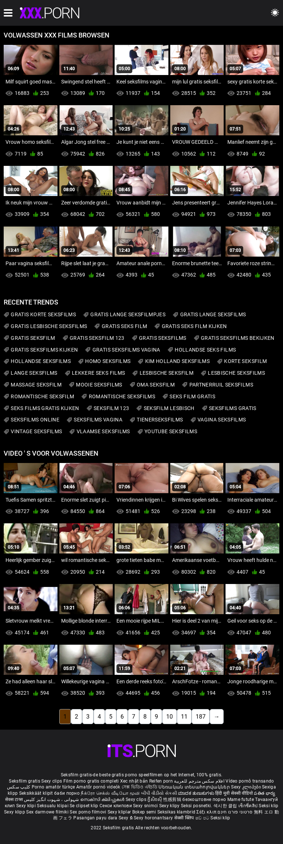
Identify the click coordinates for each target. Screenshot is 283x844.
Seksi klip (268, 805)
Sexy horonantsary (154, 817)
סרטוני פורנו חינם (234, 812)
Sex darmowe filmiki (47, 812)
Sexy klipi (26, 805)
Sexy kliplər (120, 812)
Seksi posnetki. (197, 805)
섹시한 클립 (225, 805)
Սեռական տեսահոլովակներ (194, 787)
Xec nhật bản (134, 781)
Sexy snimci (146, 805)
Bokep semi (144, 812)
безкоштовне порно (204, 799)
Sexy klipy (170, 805)
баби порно (67, 793)
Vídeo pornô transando (250, 781)
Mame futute (240, 799)
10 (169, 716)
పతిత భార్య (264, 793)
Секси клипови (116, 805)
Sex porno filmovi (88, 812)
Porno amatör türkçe (53, 787)
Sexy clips (52, 781)
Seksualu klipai (53, 805)
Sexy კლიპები (246, 787)
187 (201, 716)
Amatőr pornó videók (98, 787)
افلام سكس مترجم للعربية (199, 781)
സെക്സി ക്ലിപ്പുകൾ (103, 799)
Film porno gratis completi (91, 781)
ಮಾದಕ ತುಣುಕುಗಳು (196, 793)
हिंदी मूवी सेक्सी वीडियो (234, 793)
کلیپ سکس (18, 787)
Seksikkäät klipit (36, 793)
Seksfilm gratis (24, 781)
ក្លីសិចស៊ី (155, 799)
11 (184, 716)
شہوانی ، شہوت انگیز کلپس (52, 799)
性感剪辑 (173, 799)
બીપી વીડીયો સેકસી (159, 793)
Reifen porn (161, 781)
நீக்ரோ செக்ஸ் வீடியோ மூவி (110, 793)
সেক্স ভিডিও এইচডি (139, 787)
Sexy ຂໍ (126, 817)
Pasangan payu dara (96, 817)
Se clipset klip (84, 805)
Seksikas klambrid (176, 812)
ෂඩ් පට (203, 817)
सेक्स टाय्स (14, 799)
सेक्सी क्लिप (184, 817)
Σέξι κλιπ (206, 812)
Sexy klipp (15, 812)
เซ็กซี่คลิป (248, 805)
